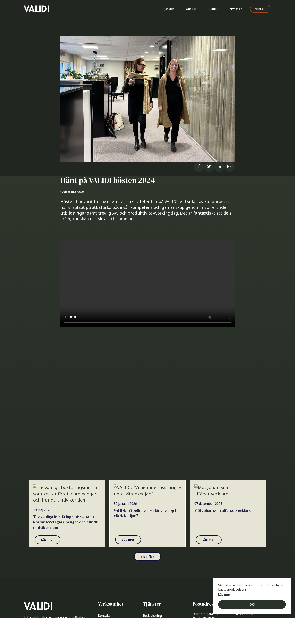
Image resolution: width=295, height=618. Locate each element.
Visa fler (147, 557)
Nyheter (236, 9)
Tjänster (168, 9)
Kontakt (260, 8)
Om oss (191, 9)
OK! (252, 604)
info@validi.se (245, 614)
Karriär (213, 9)
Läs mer (47, 540)
